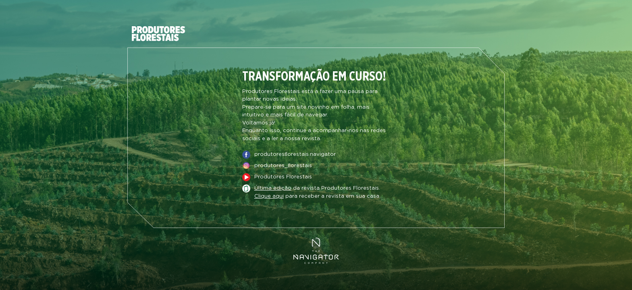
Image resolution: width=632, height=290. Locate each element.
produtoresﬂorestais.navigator (295, 154)
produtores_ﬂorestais (283, 165)
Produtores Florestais (283, 177)
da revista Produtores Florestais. (317, 188)
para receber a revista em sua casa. (317, 197)
